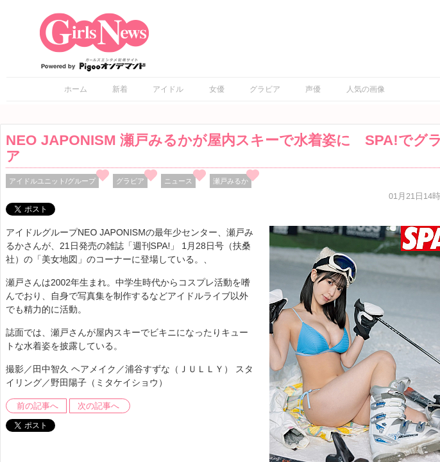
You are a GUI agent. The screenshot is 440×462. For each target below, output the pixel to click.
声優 (313, 89)
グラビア (265, 89)
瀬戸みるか (230, 181)
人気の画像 (365, 89)
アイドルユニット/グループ (52, 181)
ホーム (75, 89)
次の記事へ (98, 406)
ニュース (178, 181)
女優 (216, 89)
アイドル (168, 89)
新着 (120, 89)
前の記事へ (37, 406)
